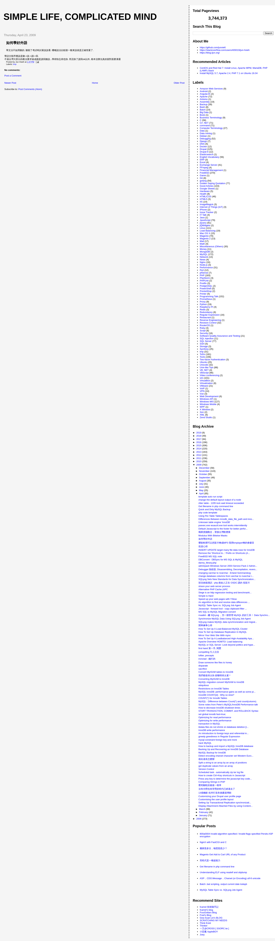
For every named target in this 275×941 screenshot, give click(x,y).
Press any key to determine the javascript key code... (225, 778)
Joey (202, 934)
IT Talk (203, 215)
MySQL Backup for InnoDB (212, 752)
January (203, 815)
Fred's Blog (205, 915)
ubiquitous (204, 685)
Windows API (206, 399)
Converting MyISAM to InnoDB (214, 679)
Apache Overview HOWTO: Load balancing (221, 641)
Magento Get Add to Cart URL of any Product (222, 854)
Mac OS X (205, 233)
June (202, 487)
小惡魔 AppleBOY (209, 931)
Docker (203, 146)
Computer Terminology (211, 128)
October (203, 474)
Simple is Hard (206, 596)
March (202, 809)
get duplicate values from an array (216, 766)
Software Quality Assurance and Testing (220, 336)
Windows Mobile (208, 404)
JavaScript (205, 220)
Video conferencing (209, 375)
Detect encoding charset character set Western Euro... (226, 755)
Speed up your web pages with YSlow (218, 599)
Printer (203, 293)
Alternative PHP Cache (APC (213, 589)
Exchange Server (208, 165)
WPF (202, 407)
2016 (199, 442)
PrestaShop (206, 291)
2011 (199, 458)
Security (204, 333)
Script (203, 330)
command (205, 125)
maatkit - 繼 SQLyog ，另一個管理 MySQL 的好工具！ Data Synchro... (234, 615)
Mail (202, 241)
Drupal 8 (204, 151)
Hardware (205, 191)
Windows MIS (207, 401)
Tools (202, 357)
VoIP (202, 388)
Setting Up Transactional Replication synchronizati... (225, 802)
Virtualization (206, 383)
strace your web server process (214, 586)
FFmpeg (204, 167)
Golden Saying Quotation (212, 183)
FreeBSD (204, 172)
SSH (202, 343)
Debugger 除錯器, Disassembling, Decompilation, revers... (228, 569)
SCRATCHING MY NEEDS (213, 920)
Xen (202, 412)
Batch (203, 109)
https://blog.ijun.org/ (210, 52)
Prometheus (206, 299)
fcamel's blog (206, 910)
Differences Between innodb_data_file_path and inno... (226, 519)
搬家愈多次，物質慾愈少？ (213, 848)
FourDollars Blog (208, 912)
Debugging (205, 138)
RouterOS (205, 325)
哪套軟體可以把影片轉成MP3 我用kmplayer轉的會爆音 (226, 542)
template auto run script (210, 496)
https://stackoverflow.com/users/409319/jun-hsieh (225, 50)
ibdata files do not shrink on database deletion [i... (224, 727)
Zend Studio (206, 417)
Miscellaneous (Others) (211, 246)
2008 (199, 818)
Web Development (209, 396)
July (201, 484)
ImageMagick (206, 204)
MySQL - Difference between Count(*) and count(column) (227, 701)
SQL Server (206, 341)
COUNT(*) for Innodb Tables (213, 698)
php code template (208, 512)
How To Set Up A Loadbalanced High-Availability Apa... (226, 638)
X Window (205, 409)
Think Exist (205, 923)
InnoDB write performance (212, 730)
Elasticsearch (206, 154)
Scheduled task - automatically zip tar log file (221, 772)
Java (202, 217)
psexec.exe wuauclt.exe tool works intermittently (223, 525)
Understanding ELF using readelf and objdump (223, 872)
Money (203, 249)
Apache (203, 96)
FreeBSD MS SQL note (210, 556)
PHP (202, 275)
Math (202, 243)
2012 (199, 455)
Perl (202, 270)
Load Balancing (208, 230)
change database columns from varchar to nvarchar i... (226, 576)
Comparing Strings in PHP (212, 782)
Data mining (206, 133)
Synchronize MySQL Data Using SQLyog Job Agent (225, 618)
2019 (199, 432)
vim (201, 378)
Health (203, 194)
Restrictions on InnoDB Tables (214, 688)
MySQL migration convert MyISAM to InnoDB (221, 682)
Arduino (204, 99)
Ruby (202, 328)
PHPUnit (204, 280)
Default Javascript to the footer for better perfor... (223, 528)
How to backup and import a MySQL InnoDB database (226, 746)
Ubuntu (203, 362)
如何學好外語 (16, 43)
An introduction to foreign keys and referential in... (224, 733)
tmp (14, 64)
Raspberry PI (206, 307)
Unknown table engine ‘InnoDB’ (214, 522)
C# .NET (204, 123)
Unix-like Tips (206, 367)
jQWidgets (205, 225)
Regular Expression (210, 314)
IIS (201, 201)
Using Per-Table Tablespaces (213, 516)
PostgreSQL (206, 286)
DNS (202, 144)
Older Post (179, 83)
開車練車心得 (205, 625)
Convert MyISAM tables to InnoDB (216, 672)
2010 (199, 461)
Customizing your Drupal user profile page (220, 796)
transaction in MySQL (209, 723)
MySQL (203, 254)
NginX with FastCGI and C (213, 842)
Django (203, 141)
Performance (206, 267)
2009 (199, 464)
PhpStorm (205, 278)
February (204, 812)
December (204, 468)
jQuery (203, 222)
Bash (202, 107)
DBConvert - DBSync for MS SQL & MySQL (221, 559)
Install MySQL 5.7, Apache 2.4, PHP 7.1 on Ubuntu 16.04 (229, 73)
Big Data (204, 112)
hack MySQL (205, 743)
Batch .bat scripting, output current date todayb (223, 884)
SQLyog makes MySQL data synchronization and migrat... (228, 622)
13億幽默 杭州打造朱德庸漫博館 (215, 792)
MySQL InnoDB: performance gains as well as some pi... (227, 691)
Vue (202, 393)
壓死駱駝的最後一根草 (210, 785)
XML (202, 414)
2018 (199, 435)
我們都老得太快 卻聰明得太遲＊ (215, 675)
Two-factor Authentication (212, 359)
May (201, 490)
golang (203, 180)
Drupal (203, 149)
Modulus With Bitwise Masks (213, 535)
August (203, 480)
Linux (202, 228)
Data (202, 130)
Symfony (204, 349)
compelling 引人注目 (209, 652)
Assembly (205, 101)
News (203, 259)
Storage (204, 346)
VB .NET (204, 370)
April (201, 493)
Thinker (203, 925)
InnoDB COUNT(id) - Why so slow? (216, 695)
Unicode (204, 364)
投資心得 (203, 546)
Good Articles (206, 186)
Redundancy (206, 312)
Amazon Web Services (211, 88)
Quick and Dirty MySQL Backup (214, 509)
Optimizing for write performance (215, 720)
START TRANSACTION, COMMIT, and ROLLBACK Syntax (228, 711)
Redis (203, 309)
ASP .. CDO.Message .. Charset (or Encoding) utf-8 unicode (230, 878)
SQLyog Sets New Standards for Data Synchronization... (227, 579)
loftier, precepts (206, 655)
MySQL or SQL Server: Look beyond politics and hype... (227, 644)
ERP (202, 159)
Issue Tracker (206, 212)
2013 (199, 452)
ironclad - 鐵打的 (207, 658)
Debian (203, 136)
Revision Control (208, 322)
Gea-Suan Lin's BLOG (211, 917)
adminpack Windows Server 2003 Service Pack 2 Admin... (228, 566)
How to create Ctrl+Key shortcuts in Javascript (222, 775)
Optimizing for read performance (215, 717)
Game (203, 175)
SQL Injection (206, 338)
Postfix (203, 283)
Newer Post (10, 83)
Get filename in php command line (216, 506)
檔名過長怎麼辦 (206, 759)
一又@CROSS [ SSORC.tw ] (214, 928)
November (204, 471)
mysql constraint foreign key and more (218, 739)
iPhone (203, 209)
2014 (199, 448)
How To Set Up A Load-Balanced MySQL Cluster (223, 629)
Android (204, 91)
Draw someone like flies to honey (215, 662)
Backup (203, 104)
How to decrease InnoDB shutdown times (219, 707)
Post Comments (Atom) (30, 89)
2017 (199, 439)
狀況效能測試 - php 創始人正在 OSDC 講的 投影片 (224, 582)
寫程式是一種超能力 (210, 860)
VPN (202, 391)
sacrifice (203, 668)
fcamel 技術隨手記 (209, 907)
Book (202, 115)
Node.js (203, 265)
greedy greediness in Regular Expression (219, 736)
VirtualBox (205, 380)
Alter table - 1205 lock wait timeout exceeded (221, 503)
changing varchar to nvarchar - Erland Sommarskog (225, 573)
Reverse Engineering (210, 320)
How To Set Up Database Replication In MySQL (223, 632)
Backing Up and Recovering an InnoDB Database (224, 749)
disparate (203, 665)
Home (95, 83)
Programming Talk (209, 296)
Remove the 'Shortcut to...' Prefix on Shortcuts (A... (224, 553)
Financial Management (211, 170)
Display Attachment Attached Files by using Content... (226, 806)
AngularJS (205, 94)
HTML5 (203, 199)
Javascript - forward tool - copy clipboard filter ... (223, 608)
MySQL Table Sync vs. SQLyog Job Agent (220, 605)
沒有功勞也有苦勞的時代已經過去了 (217, 789)
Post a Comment (12, 75)
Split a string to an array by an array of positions (223, 762)
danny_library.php (207, 562)
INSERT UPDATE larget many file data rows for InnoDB (227, 550)
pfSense (204, 272)
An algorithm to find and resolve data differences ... (224, 602)
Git (201, 178)
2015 (199, 445)
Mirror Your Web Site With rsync (215, 635)
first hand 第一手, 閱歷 (210, 648)
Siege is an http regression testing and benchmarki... (225, 592)
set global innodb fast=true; (212, 714)
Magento (204, 236)
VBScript (204, 372)
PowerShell (205, 288)
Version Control (206, 769)
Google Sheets (207, 188)
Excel (202, 162)
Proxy (203, 301)
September (205, 477)
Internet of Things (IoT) (211, 207)
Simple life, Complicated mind (80, 17)
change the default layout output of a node (220, 499)
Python (203, 304)
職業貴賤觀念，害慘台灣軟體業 (214, 532)
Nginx (203, 262)
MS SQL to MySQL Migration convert (217, 612)
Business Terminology (211, 117)
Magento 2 (205, 238)
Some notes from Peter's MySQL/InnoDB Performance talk (228, 704)
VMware (204, 386)
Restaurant (205, 317)
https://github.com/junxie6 (213, 47)
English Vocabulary (209, 157)
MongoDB (205, 251)
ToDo (202, 354)
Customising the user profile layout (216, 799)
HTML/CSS (205, 196)
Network (204, 257)
